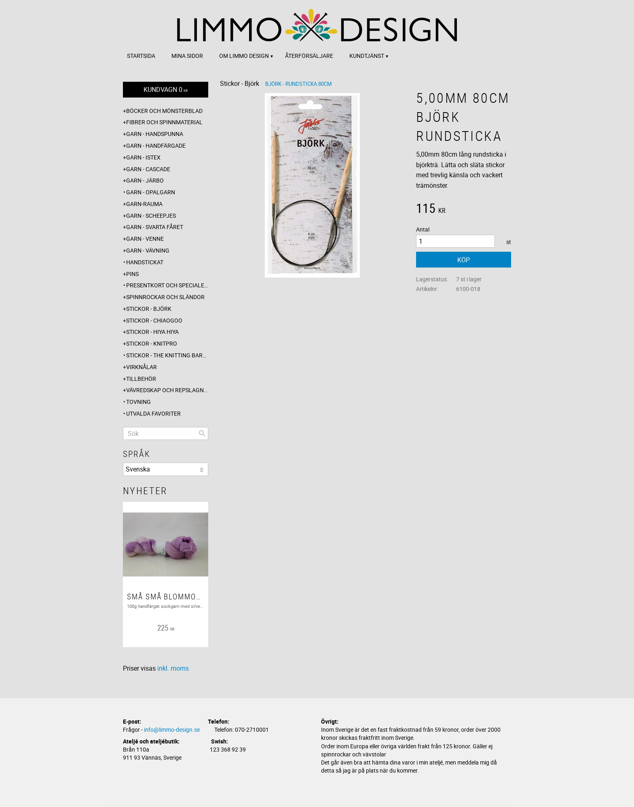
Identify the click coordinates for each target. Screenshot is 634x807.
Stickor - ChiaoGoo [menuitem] (154, 320)
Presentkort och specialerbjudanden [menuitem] (167, 285)
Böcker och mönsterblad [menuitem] (164, 111)
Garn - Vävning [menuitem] (147, 250)
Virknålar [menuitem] (141, 367)
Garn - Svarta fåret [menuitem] (154, 227)
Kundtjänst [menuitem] (366, 55)
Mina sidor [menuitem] (187, 55)
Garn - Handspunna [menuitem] (154, 134)
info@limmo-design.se (172, 729)
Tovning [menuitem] (138, 402)
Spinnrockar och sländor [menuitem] (165, 297)
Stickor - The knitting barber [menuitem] (167, 355)
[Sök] (202, 433)
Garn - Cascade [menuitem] (148, 169)
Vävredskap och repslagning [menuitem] (167, 390)
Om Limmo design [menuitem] (244, 55)
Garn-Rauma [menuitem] (144, 204)
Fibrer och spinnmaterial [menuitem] (164, 122)
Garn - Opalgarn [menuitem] (150, 192)
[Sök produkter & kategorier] (165, 433)
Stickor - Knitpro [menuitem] (151, 343)
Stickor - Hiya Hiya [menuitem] (152, 332)
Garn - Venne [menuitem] (145, 238)
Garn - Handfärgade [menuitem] (156, 145)
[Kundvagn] (165, 90)
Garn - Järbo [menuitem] (145, 180)
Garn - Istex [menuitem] (143, 157)
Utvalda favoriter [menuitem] (153, 413)
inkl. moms (173, 668)
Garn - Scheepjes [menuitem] (151, 215)
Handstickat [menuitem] (144, 262)
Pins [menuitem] (132, 274)
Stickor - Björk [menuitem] (148, 308)
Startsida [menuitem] (141, 55)
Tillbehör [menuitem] (141, 378)
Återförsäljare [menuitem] (309, 55)
